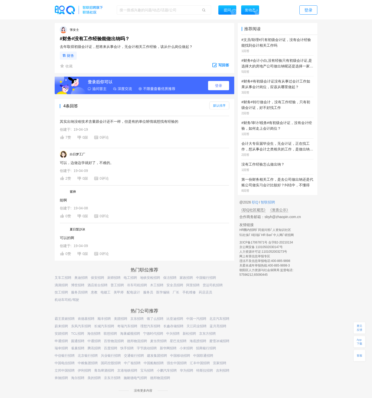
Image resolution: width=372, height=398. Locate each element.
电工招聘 (130, 278)
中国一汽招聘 (196, 319)
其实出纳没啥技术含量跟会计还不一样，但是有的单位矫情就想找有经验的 (119, 121)
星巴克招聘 (178, 341)
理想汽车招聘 (150, 326)
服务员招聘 (79, 292)
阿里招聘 (193, 285)
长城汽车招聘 (104, 326)
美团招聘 (120, 319)
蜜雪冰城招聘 (219, 341)
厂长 (176, 292)
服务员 (148, 292)
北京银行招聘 (88, 356)
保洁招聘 (170, 278)
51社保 (244, 235)
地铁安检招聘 (150, 278)
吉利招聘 (222, 370)
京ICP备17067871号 (253, 242)
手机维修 (189, 292)
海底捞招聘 (198, 341)
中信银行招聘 (65, 356)
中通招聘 (94, 341)
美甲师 (119, 292)
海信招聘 (94, 333)
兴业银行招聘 (111, 356)
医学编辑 (163, 292)
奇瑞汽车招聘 (127, 326)
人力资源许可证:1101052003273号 (263, 251)
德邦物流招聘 (137, 341)
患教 (94, 292)
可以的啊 (67, 238)
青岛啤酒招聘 (104, 370)
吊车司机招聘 (137, 285)
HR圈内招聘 (247, 230)
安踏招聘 (61, 333)
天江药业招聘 (197, 326)
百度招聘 (110, 348)
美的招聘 (94, 378)
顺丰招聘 (104, 319)
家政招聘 (186, 278)
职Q (255, 202)
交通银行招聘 (134, 356)
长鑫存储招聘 (173, 326)
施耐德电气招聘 (135, 378)
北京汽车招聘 (219, 319)
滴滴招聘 (61, 285)
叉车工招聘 (63, 278)
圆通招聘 (77, 341)
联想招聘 (110, 333)
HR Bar (266, 235)
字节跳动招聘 (147, 348)
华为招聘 (186, 370)
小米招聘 (186, 348)
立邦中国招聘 (65, 370)
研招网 (289, 235)
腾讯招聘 (94, 348)
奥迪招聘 (81, 278)
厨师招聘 (114, 278)
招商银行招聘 (206, 348)
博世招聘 (77, 285)
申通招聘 (61, 341)
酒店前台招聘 (97, 285)
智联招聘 (267, 202)
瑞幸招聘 (61, 348)
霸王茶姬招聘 (65, 319)
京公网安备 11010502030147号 (261, 247)
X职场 (255, 235)
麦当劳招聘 (158, 341)
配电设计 (133, 292)
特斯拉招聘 (204, 370)
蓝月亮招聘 (218, 326)
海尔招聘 (77, 378)
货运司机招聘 (213, 285)
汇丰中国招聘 (200, 363)
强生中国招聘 (177, 363)
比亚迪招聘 (175, 319)
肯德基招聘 (86, 319)
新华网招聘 (168, 348)
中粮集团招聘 (88, 363)
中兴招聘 (173, 333)
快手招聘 (127, 348)
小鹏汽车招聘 (167, 370)
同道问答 (264, 230)
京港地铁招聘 (127, 370)
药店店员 (205, 292)
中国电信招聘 (65, 363)
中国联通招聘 (203, 356)
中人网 (277, 235)
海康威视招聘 (130, 333)
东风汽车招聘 (81, 326)
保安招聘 (97, 278)
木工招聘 (156, 285)
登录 (218, 86)
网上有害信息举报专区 (254, 256)
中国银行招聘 (206, 278)
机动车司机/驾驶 (67, 300)
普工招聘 (117, 285)
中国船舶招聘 (154, 363)
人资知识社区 (281, 230)
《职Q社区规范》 (253, 210)
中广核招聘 (132, 363)
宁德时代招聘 (153, 333)
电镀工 (106, 292)
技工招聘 (61, 292)
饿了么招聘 (155, 319)
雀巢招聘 (77, 348)
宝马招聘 (147, 370)
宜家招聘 (219, 363)
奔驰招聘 (61, 378)
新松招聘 (189, 333)
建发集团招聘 (157, 356)
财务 (70, 56)
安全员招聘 (175, 285)
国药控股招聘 (111, 363)
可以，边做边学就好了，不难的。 (87, 163)
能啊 (63, 200)
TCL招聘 (77, 333)
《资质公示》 (279, 210)
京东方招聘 (207, 333)
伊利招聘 (84, 370)
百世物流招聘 (114, 341)
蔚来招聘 (61, 326)
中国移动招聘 (180, 356)
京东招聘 (137, 319)
